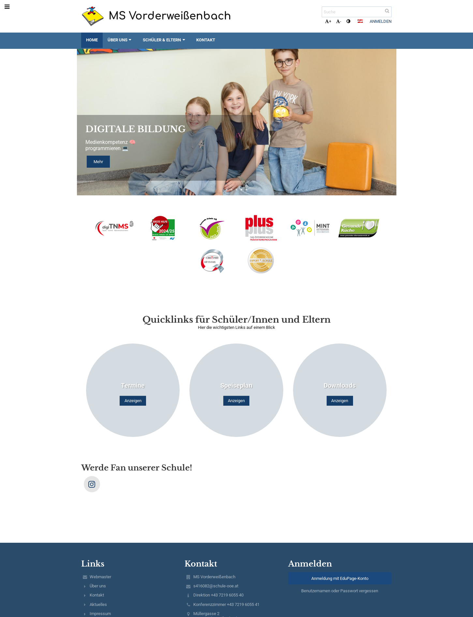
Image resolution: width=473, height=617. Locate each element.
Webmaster (100, 576)
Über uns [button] (120, 39)
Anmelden (381, 21)
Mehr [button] (98, 161)
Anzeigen (133, 400)
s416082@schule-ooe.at (215, 585)
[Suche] (357, 12)
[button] (360, 21)
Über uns (98, 585)
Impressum (100, 613)
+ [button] (328, 21)
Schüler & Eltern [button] (164, 39)
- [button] (338, 21)
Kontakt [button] (205, 39)
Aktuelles (98, 604)
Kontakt (97, 595)
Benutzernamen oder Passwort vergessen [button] (339, 590)
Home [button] (92, 39)
